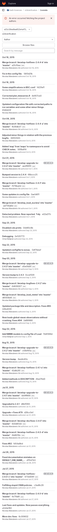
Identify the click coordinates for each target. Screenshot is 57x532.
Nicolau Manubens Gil (11, 68)
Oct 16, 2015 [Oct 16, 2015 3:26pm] (31, 90)
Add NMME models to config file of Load (21, 334)
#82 (10, 443)
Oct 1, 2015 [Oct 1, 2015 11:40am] (33, 169)
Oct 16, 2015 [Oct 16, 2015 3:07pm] (31, 113)
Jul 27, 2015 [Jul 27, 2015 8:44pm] (33, 479)
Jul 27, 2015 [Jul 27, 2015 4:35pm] (33, 499)
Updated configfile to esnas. (16, 250)
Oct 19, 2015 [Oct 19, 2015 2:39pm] (31, 76)
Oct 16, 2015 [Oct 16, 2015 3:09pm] (31, 98)
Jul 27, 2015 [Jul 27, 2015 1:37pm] (31, 519)
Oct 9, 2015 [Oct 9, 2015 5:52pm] (33, 129)
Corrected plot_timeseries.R (16, 96)
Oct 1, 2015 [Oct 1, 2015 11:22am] (33, 189)
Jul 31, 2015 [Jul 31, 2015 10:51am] (33, 398)
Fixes (5, 443)
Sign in (51, 3)
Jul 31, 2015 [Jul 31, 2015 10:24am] (33, 438)
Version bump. (9, 359)
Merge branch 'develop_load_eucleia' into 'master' (27, 203)
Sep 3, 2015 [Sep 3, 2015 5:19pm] (33, 269)
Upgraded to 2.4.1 (11, 404)
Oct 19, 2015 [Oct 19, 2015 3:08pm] (34, 68)
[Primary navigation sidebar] (3, 10)
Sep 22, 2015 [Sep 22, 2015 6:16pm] (31, 252)
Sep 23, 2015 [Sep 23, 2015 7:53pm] (31, 230)
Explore (12, 3)
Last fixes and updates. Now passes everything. (26, 505)
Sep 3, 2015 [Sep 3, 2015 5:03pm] (33, 289)
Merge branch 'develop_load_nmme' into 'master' (26, 294)
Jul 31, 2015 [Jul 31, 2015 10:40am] (31, 415)
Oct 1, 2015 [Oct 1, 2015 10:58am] (30, 217)
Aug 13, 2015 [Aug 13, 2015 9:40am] (31, 362)
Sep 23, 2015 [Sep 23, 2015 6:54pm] (27, 239)
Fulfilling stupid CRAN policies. (17, 485)
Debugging (7, 236)
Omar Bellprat (8, 239)
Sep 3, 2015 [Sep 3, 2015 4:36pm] (31, 323)
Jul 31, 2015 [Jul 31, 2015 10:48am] (31, 407)
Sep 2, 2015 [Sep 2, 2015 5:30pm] (27, 337)
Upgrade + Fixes (10, 412)
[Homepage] (4, 3)
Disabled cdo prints (11, 228)
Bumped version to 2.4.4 (14, 174)
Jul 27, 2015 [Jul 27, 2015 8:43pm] (31, 488)
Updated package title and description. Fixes (24, 306)
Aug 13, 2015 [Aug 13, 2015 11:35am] (34, 353)
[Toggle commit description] (23, 65)
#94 (20, 320)
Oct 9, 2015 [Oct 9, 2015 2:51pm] (30, 141)
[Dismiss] (51, 18)
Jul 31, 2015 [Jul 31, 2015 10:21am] (31, 446)
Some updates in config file (15, 194)
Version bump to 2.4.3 (13, 275)
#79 (21, 412)
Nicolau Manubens (10, 76)
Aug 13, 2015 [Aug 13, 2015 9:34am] (34, 373)
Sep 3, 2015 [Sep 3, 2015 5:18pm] (31, 277)
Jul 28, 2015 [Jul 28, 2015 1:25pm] (31, 463)
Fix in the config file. (12, 73)
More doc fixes (9, 516)
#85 (49, 306)
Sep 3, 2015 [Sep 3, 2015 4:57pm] (31, 312)
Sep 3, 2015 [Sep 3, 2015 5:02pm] (33, 300)
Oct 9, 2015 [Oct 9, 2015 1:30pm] (30, 152)
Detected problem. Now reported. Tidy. (21, 214)
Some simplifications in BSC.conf (18, 87)
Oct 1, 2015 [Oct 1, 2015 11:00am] (33, 208)
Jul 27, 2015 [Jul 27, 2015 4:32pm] (31, 511)
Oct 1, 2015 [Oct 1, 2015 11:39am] (30, 177)
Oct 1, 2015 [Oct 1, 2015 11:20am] (30, 197)
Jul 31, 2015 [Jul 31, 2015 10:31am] (33, 426)
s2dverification (9, 34)
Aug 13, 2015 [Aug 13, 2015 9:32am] (31, 382)
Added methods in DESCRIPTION (18, 379)
